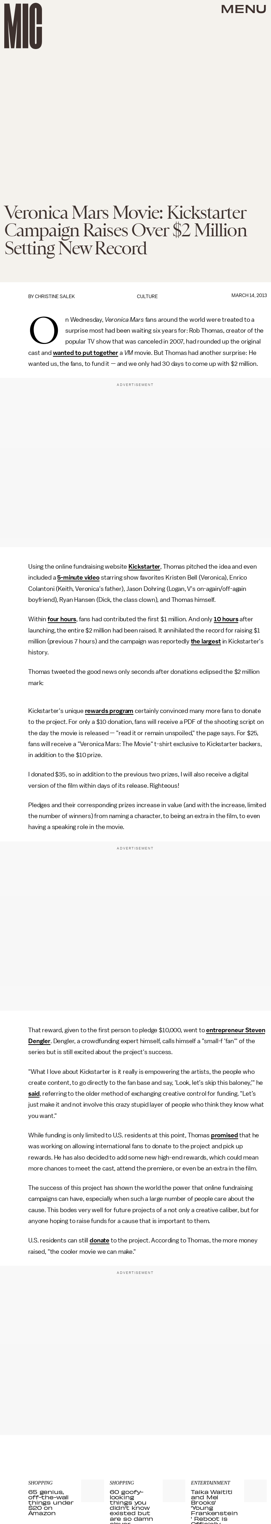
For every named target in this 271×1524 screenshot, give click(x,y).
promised (224, 1135)
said (34, 1093)
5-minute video (78, 577)
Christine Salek (55, 296)
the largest (206, 641)
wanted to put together (85, 353)
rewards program (109, 711)
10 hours (226, 619)
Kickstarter (144, 566)
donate (99, 1240)
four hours (62, 619)
